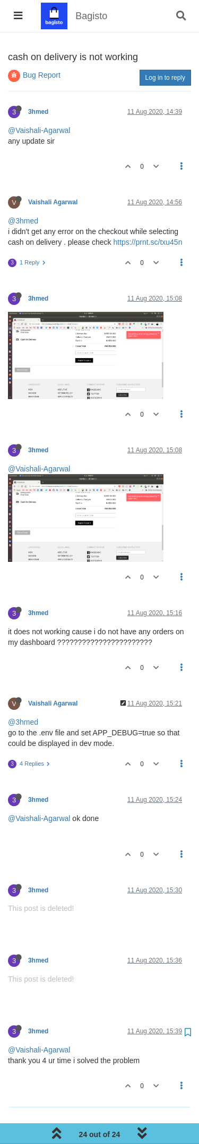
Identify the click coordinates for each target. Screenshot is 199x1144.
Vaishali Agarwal (52, 202)
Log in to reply (165, 77)
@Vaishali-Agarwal (39, 130)
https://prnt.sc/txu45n (147, 242)
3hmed (38, 111)
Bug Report (41, 75)
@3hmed (23, 221)
